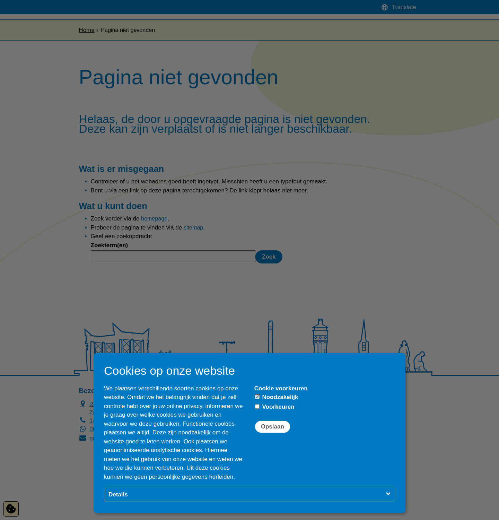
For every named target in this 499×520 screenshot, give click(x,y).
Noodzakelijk (276, 397)
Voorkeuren (275, 407)
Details (118, 494)
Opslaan (272, 426)
